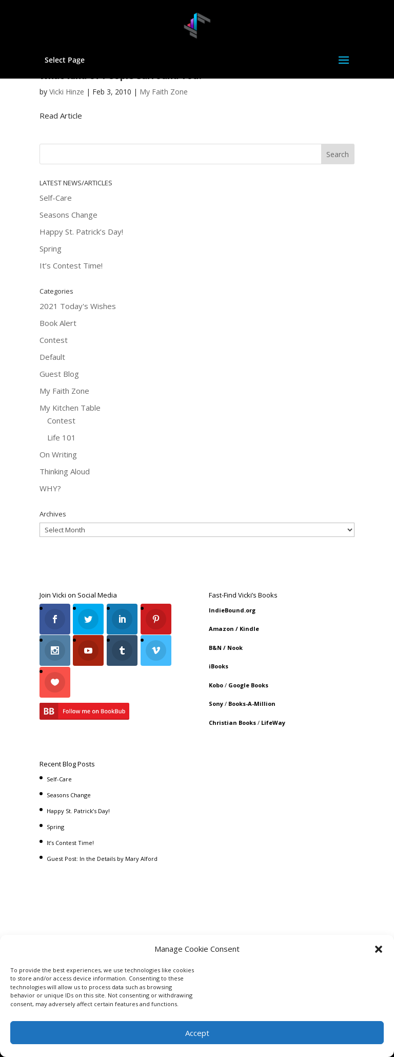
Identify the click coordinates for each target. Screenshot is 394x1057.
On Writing (58, 454)
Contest (54, 340)
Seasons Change (68, 214)
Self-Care (56, 198)
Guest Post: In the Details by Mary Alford (102, 856)
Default (52, 357)
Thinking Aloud (65, 471)
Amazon (221, 628)
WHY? (50, 488)
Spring (51, 248)
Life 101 (61, 437)
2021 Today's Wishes (78, 306)
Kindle (249, 628)
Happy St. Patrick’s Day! (81, 231)
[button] (378, 949)
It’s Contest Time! (71, 265)
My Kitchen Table (70, 407)
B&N (215, 647)
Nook (235, 647)
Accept (197, 1033)
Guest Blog (59, 374)
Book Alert (58, 323)
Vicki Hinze (66, 92)
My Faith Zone (164, 92)
